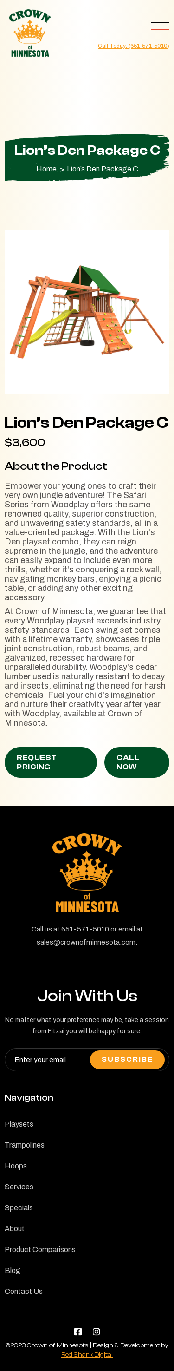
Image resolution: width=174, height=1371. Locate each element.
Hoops (16, 1174)
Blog (12, 1278)
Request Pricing (37, 762)
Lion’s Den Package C (102, 169)
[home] (28, 33)
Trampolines (25, 1153)
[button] (160, 26)
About (15, 1236)
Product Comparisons (40, 1257)
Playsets (19, 1132)
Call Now (128, 762)
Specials (19, 1215)
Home (46, 169)
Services (19, 1195)
